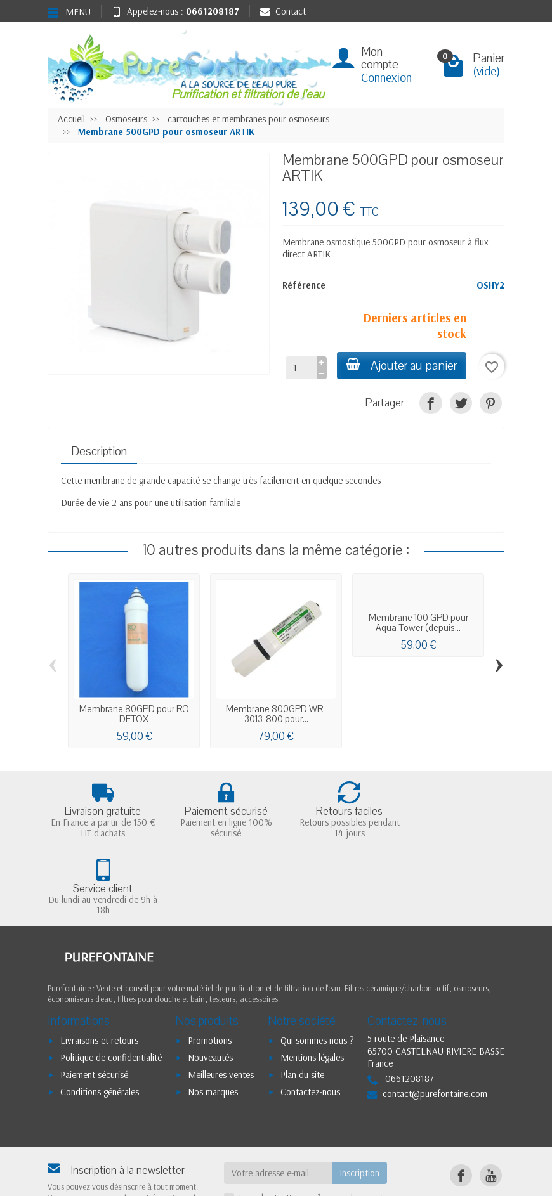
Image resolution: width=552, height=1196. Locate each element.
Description (99, 451)
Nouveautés (210, 980)
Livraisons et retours (99, 964)
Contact (283, 11)
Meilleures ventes (221, 997)
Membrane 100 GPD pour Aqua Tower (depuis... (418, 622)
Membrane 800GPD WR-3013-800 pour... (276, 714)
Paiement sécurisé (94, 997)
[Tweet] (461, 403)
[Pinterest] (491, 403)
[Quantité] (299, 367)
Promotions (210, 964)
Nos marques (213, 1014)
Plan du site (302, 997)
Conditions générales (99, 1014)
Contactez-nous (310, 1014)
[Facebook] (461, 1098)
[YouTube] (491, 1098)
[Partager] (430, 403)
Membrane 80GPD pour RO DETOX (134, 714)
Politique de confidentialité (111, 980)
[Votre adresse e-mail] (278, 1095)
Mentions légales (312, 980)
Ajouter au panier (400, 365)
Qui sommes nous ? (317, 964)
